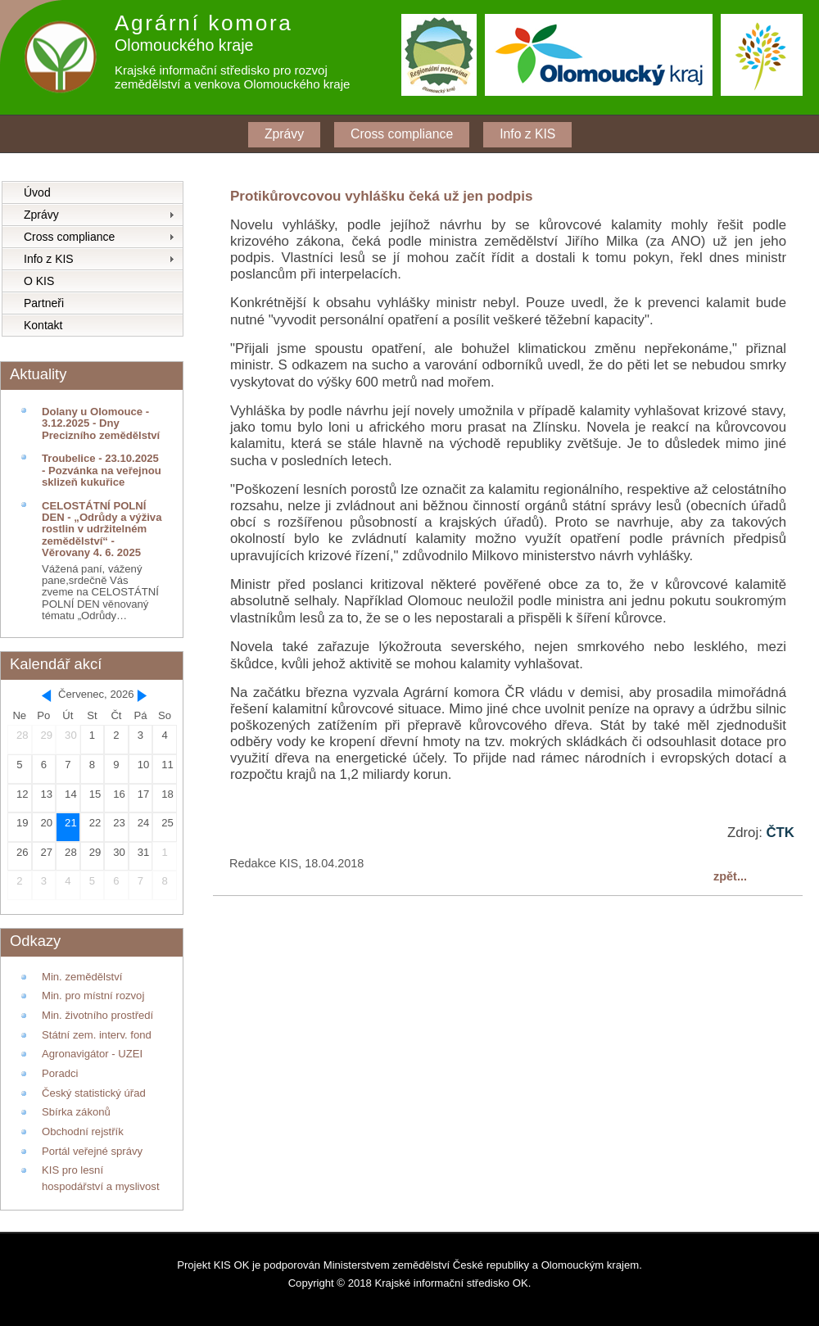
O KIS (39, 280)
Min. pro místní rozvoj (93, 995)
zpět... (730, 876)
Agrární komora (204, 23)
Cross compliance (402, 134)
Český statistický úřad (94, 1093)
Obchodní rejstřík (83, 1131)
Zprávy (284, 134)
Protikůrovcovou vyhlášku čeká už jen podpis (381, 196)
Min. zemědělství (82, 977)
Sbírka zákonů (76, 1112)
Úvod (37, 192)
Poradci (60, 1073)
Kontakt (43, 325)
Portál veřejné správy (92, 1151)
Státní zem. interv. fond (97, 1035)
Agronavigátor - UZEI (92, 1054)
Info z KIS (527, 134)
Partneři (44, 303)
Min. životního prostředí (97, 1015)
